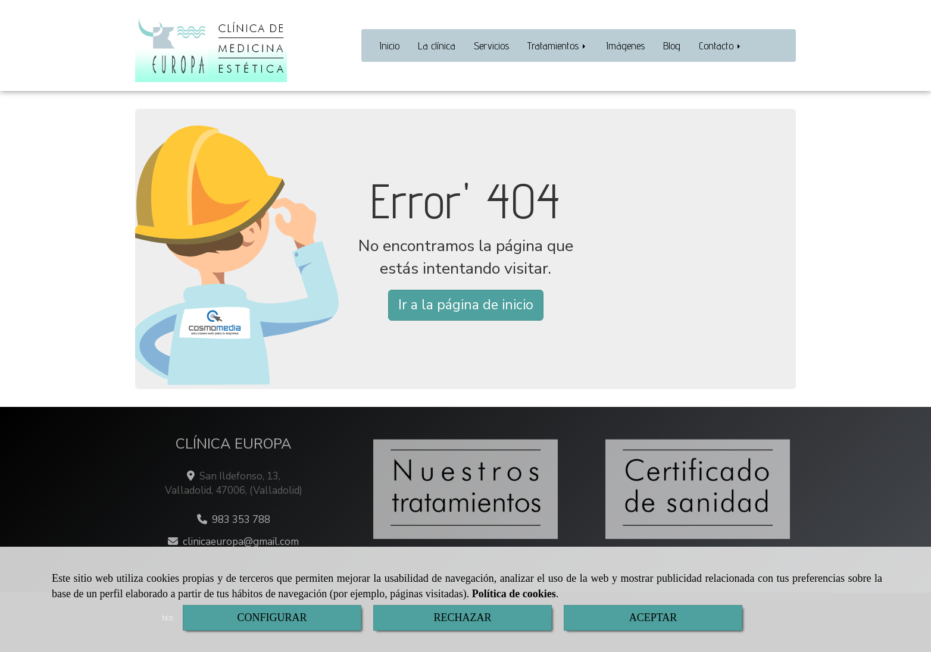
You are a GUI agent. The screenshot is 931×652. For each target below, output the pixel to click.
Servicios (491, 45)
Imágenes (625, 45)
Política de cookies (514, 594)
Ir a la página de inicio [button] (465, 305)
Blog (671, 45)
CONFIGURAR (272, 617)
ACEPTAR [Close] (653, 617)
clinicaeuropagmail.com (241, 541)
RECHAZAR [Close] (462, 617)
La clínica (436, 45)
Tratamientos (557, 45)
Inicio (389, 45)
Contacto (720, 45)
